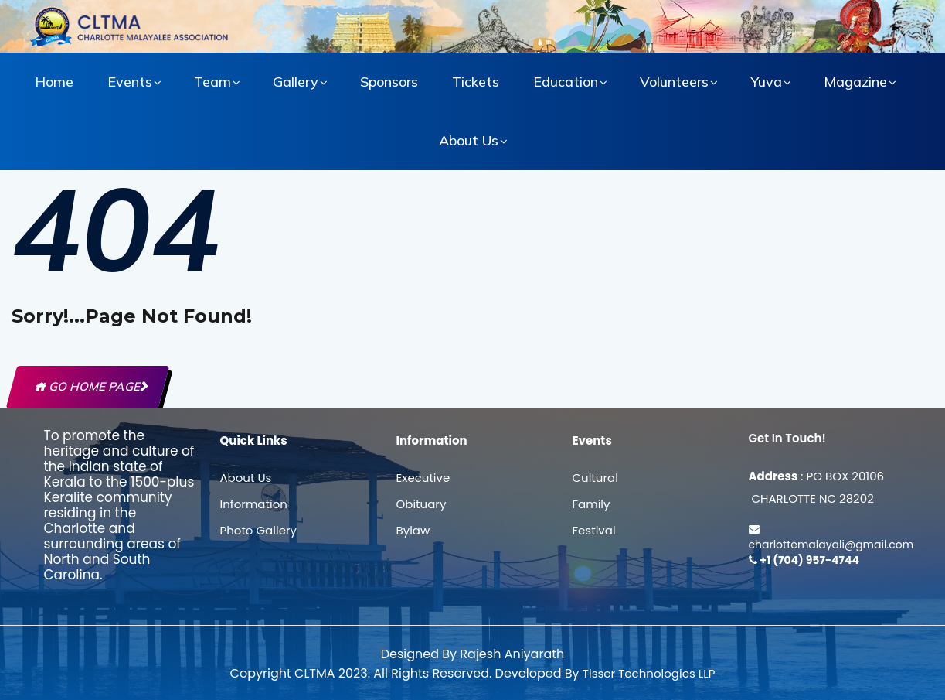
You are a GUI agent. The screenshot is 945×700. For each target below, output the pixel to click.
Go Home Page (88, 386)
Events (129, 81)
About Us (468, 140)
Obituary (421, 504)
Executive (423, 478)
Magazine (855, 81)
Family (591, 504)
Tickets (475, 81)
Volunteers (674, 81)
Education (565, 81)
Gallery (295, 81)
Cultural (595, 478)
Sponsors (389, 81)
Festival (594, 530)
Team (212, 81)
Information (253, 504)
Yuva (766, 81)
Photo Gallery (258, 530)
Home (54, 81)
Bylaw (413, 530)
